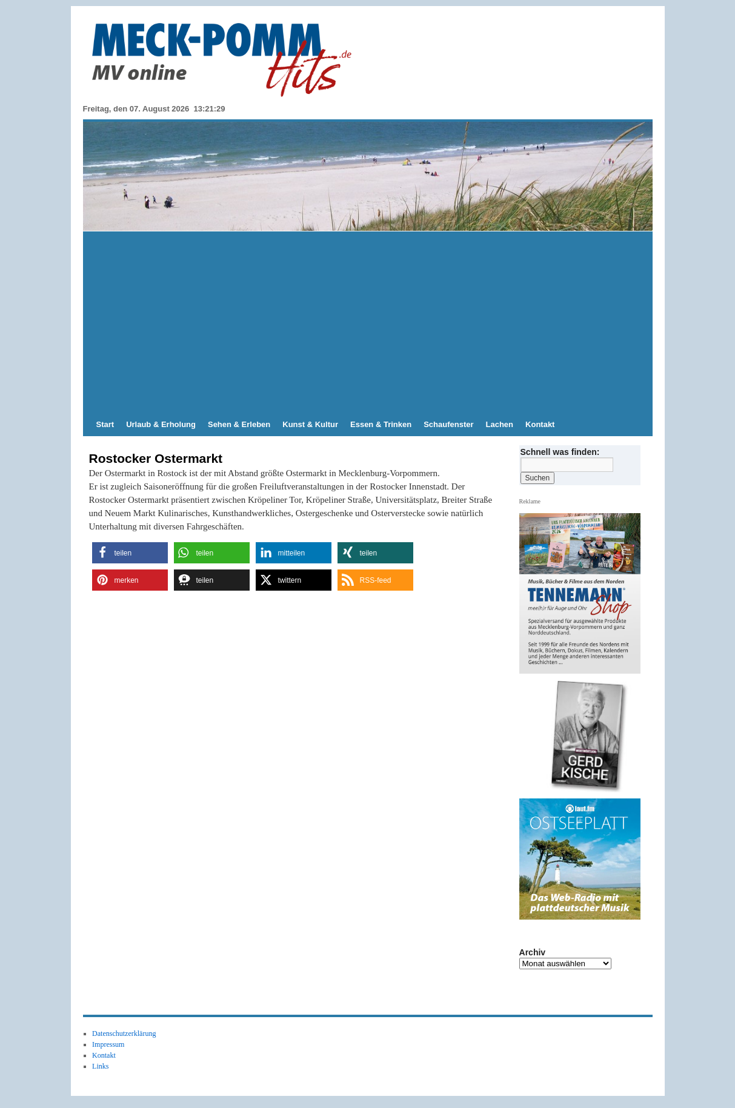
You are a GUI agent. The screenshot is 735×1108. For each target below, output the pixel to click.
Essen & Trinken (380, 424)
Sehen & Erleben (239, 424)
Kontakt (539, 424)
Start (105, 424)
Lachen (500, 424)
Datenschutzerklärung (124, 1033)
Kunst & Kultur (310, 424)
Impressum (108, 1044)
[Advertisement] (368, 322)
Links (100, 1066)
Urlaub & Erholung (161, 424)
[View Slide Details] (584, 736)
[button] (130, 552)
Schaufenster (448, 424)
